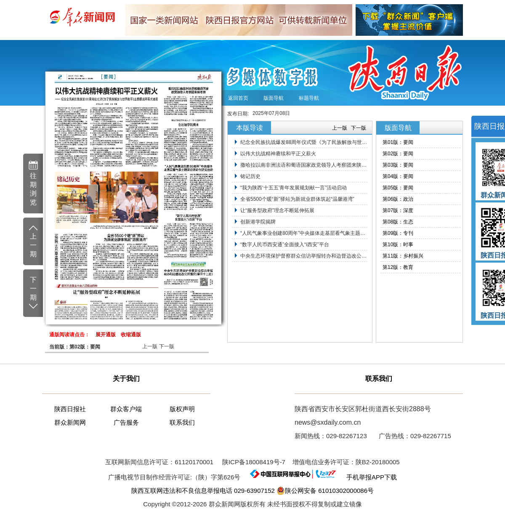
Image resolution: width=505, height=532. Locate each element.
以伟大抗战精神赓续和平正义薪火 (278, 154)
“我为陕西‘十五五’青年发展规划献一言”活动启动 (293, 188)
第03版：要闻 (398, 165)
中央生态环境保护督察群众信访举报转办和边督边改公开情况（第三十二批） (303, 256)
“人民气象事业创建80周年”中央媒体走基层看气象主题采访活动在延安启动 (303, 233)
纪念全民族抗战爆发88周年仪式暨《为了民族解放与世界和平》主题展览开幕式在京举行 (303, 142)
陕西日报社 (70, 408)
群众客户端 (126, 408)
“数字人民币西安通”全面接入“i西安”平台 (284, 244)
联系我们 (182, 422)
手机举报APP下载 (368, 477)
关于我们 (126, 378)
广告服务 (126, 422)
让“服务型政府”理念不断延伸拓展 (277, 210)
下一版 (166, 346)
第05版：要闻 (398, 188)
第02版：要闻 (398, 154)
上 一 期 (33, 241)
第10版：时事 (398, 244)
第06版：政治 (398, 199)
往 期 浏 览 (33, 183)
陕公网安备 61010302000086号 (325, 491)
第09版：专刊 (398, 233)
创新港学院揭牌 (258, 222)
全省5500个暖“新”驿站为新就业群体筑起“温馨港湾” (297, 199)
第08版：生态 (398, 222)
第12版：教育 (398, 267)
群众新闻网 (70, 422)
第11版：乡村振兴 (403, 256)
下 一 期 (33, 293)
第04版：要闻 (398, 176)
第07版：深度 (398, 210)
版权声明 (182, 408)
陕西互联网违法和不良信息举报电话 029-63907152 (203, 490)
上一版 (149, 346)
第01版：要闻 (398, 142)
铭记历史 (250, 176)
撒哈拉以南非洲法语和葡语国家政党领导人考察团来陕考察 (303, 165)
